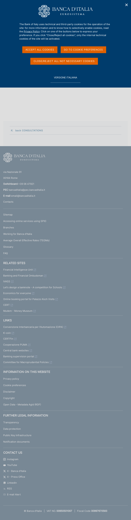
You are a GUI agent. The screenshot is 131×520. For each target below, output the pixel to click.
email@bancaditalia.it (23, 195)
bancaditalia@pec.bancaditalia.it (27, 189)
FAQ (5, 253)
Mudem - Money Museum (17, 310)
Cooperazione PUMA (15, 344)
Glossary (8, 246)
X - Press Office (14, 476)
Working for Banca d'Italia (17, 233)
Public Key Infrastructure (17, 435)
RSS (7, 488)
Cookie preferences (14, 385)
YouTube (10, 465)
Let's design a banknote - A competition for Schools (32, 287)
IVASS (6, 281)
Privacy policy (11, 378)
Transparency (11, 422)
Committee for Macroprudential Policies (26, 362)
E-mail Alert (12, 494)
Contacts (8, 201)
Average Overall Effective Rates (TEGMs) (26, 240)
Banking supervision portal (18, 356)
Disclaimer (9, 391)
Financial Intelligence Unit (18, 269)
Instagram (10, 459)
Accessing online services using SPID (24, 221)
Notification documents (16, 441)
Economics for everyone (17, 293)
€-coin (7, 332)
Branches (8, 227)
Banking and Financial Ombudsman (23, 275)
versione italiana (65, 79)
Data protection (12, 428)
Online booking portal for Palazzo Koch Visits (29, 299)
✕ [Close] (127, 4)
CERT (6, 304)
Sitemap (8, 214)
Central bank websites (16, 350)
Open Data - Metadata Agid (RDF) (22, 404)
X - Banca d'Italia (14, 471)
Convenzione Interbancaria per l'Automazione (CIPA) (33, 326)
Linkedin (10, 482)
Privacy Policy (32, 31)
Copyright (9, 398)
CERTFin (8, 338)
